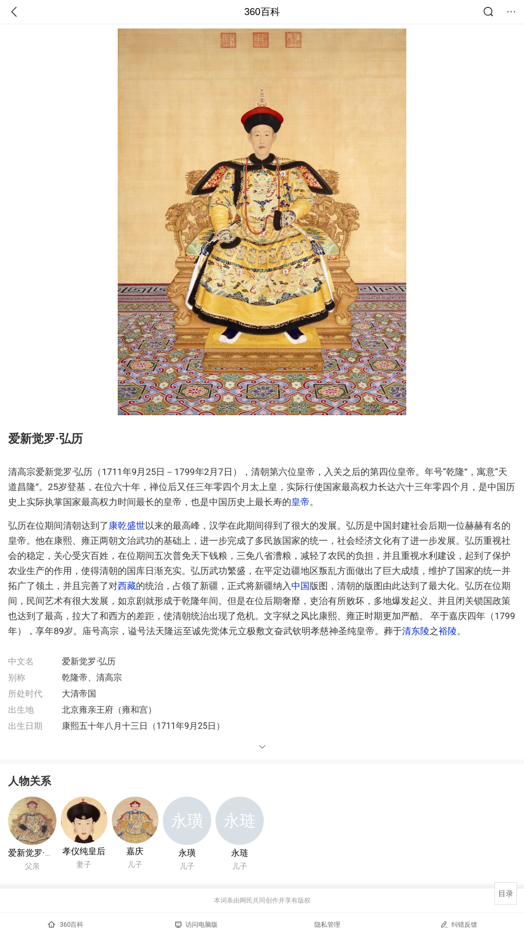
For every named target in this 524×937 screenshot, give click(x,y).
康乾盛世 (127, 525)
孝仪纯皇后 (83, 851)
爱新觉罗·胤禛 (35, 853)
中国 (300, 585)
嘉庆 (134, 851)
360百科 (261, 11)
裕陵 (448, 631)
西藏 (127, 585)
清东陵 (415, 631)
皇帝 (300, 501)
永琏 (239, 853)
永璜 (187, 853)
